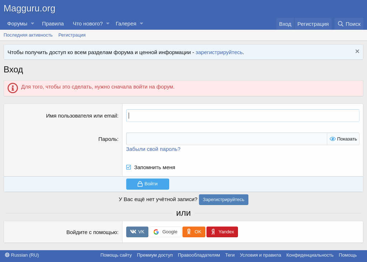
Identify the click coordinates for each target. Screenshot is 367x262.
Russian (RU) (22, 255)
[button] (32, 23)
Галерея (126, 23)
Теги (229, 255)
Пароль (107, 139)
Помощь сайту (116, 255)
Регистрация (72, 35)
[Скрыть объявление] (356, 52)
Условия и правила (260, 255)
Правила (53, 23)
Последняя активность (28, 35)
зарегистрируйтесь (219, 52)
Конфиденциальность (310, 255)
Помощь (348, 255)
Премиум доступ (155, 255)
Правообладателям (199, 255)
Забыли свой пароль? (153, 149)
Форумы (17, 23)
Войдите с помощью (91, 232)
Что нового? (88, 23)
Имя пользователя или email (81, 116)
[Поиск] (348, 24)
